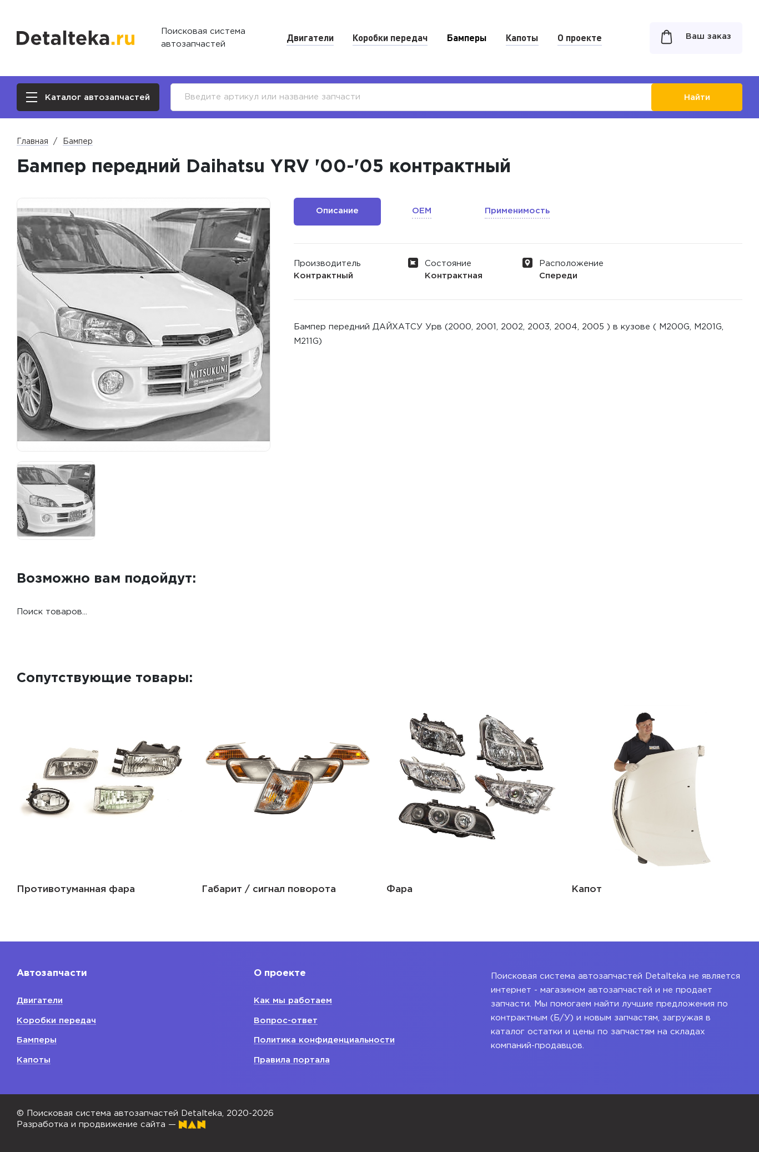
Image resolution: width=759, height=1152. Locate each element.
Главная (32, 141)
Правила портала (292, 1060)
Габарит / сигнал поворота (269, 889)
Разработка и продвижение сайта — (111, 1124)
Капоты (522, 37)
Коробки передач (390, 37)
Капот (586, 889)
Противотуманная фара (76, 889)
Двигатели (310, 37)
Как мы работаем (293, 1000)
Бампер (78, 141)
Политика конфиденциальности (324, 1040)
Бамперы (467, 37)
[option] (56, 500)
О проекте (579, 37)
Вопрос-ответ (286, 1020)
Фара (399, 889)
